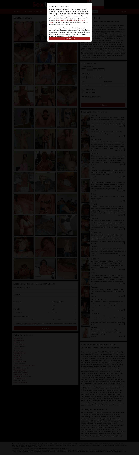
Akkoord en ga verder (69, 38)
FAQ (73, 36)
